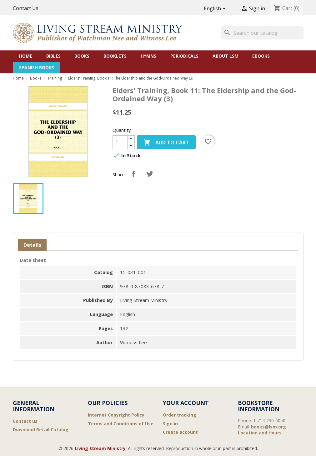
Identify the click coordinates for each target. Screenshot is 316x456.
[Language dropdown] (216, 9)
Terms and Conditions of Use (120, 424)
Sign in (170, 424)
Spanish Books (36, 67)
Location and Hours (260, 433)
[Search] (262, 32)
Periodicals (184, 56)
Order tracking (179, 415)
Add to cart (166, 143)
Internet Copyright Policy (116, 415)
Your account (186, 403)
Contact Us (25, 8)
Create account (180, 432)
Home (25, 56)
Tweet (149, 174)
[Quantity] (120, 142)
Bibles (53, 56)
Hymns (148, 56)
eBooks (261, 56)
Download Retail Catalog (40, 430)
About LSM (225, 56)
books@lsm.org (268, 427)
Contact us (25, 421)
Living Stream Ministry (100, 448)
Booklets (115, 56)
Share (133, 174)
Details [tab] (32, 244)
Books (81, 56)
